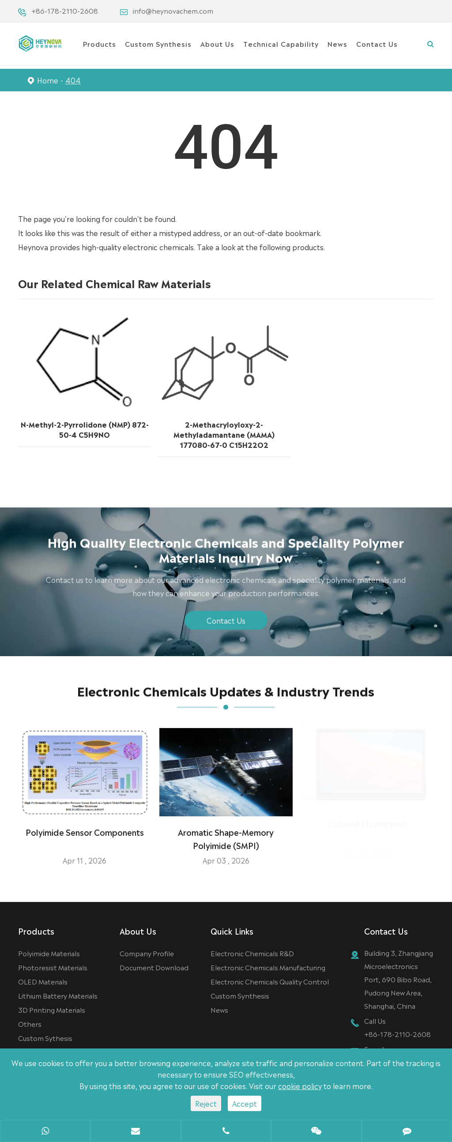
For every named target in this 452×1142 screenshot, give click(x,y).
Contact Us (377, 43)
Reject (206, 1103)
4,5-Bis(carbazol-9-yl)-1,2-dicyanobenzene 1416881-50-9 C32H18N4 (363, 432)
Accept (244, 1103)
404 (73, 80)
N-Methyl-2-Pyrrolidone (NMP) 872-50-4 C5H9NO (85, 428)
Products (99, 43)
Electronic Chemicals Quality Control (270, 981)
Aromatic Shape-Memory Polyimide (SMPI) (226, 832)
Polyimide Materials (49, 953)
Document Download (154, 967)
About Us (217, 43)
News (337, 43)
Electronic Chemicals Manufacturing (268, 967)
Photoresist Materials (52, 967)
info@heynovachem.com (173, 10)
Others (29, 1023)
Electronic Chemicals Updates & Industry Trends (225, 696)
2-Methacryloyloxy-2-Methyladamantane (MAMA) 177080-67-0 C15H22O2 (224, 432)
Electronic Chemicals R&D (252, 953)
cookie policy (300, 1085)
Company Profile (147, 953)
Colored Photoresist (367, 826)
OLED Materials (43, 981)
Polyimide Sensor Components (85, 826)
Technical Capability (281, 43)
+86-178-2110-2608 (64, 10)
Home (47, 80)
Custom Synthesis (158, 43)
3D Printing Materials (51, 1009)
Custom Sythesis (45, 1038)
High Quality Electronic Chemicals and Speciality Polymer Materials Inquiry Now (226, 555)
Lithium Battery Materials (58, 995)
